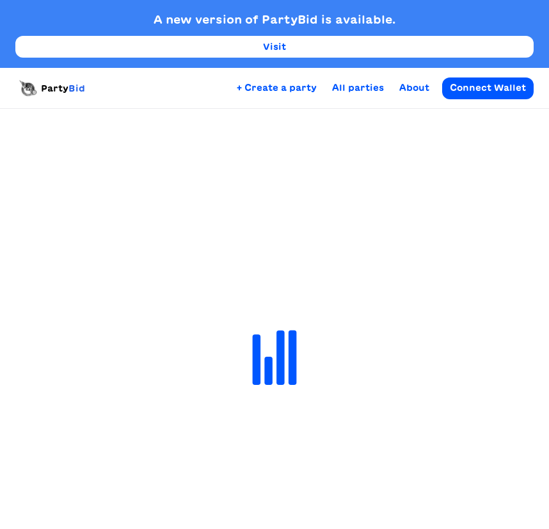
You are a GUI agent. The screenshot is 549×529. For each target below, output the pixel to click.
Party (50, 88)
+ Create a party (277, 87)
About (414, 87)
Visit (274, 46)
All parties (358, 87)
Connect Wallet (488, 87)
